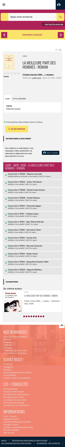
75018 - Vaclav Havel (28, 254)
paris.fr (4, 440)
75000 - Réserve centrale (30, 174)
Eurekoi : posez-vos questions (16, 378)
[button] (60, 5)
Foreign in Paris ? (11, 424)
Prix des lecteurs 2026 (13, 397)
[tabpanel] (32, 107)
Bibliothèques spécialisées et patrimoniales (29, 440)
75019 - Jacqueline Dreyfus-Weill (33, 262)
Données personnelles (22, 427)
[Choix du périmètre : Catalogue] (4, 17)
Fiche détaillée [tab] (19, 99)
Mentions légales (11, 430)
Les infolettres (9, 375)
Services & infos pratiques (15, 337)
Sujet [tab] (7, 99)
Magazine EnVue (11, 419)
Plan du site (8, 433)
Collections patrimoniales (15, 350)
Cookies (7, 427)
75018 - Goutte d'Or (28, 238)
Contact (13, 416)
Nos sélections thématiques (16, 394)
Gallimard (36, 78)
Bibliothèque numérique (14, 353)
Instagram (8, 367)
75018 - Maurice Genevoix (30, 246)
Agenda (7, 339)
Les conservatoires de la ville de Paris (16, 443)
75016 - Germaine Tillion (30, 230)
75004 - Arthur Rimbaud (30, 182)
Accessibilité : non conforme (48, 443)
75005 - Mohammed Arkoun (32, 190)
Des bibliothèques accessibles (17, 422)
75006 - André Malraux (29, 198)
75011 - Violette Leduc (29, 214)
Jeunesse (7, 348)
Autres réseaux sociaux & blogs (17, 372)
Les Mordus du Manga (13, 403)
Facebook (8, 364)
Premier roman (13, 109)
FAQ (5, 416)
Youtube (7, 370)
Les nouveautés (10, 389)
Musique (7, 342)
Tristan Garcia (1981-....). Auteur (38, 74)
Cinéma (7, 345)
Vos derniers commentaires (16, 405)
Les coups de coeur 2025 (14, 400)
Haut (62, 325)
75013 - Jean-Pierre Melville (31, 222)
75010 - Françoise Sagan (30, 206)
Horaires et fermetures (13, 392)
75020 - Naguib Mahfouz (30, 270)
